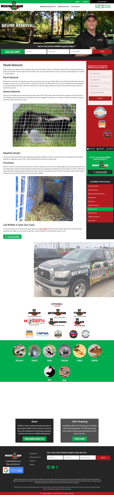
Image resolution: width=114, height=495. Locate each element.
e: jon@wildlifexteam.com (13, 461)
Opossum (64, 360)
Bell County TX (33, 453)
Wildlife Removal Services (48, 6)
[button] (48, 6)
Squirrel (34, 360)
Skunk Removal (92, 209)
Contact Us (32, 461)
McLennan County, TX (35, 457)
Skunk (49, 360)
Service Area (92, 220)
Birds (64, 380)
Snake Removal (92, 213)
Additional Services (64, 6)
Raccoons (19, 360)
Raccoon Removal (93, 186)
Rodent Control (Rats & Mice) (96, 194)
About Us (32, 464)
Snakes (79, 360)
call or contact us (44, 229)
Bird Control (91, 201)
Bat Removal (91, 197)
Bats (49, 380)
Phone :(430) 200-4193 (13, 464)
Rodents (95, 360)
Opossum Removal (93, 205)
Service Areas (76, 6)
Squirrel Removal (93, 190)
